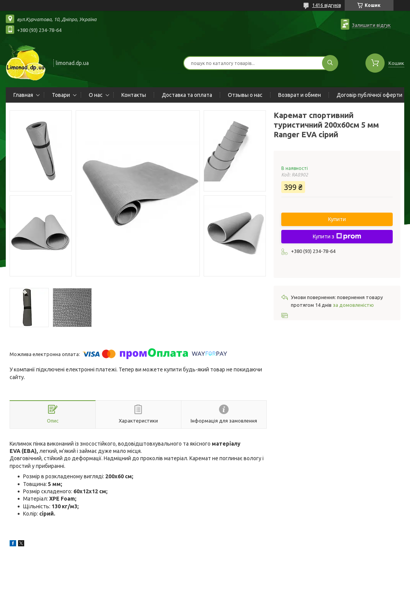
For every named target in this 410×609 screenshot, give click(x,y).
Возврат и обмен (299, 95)
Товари (61, 95)
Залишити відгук (371, 25)
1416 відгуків (326, 5)
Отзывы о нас (245, 95)
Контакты (133, 95)
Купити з (337, 236)
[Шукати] (330, 63)
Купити (337, 219)
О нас (96, 95)
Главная (23, 95)
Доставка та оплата (187, 95)
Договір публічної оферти (369, 95)
